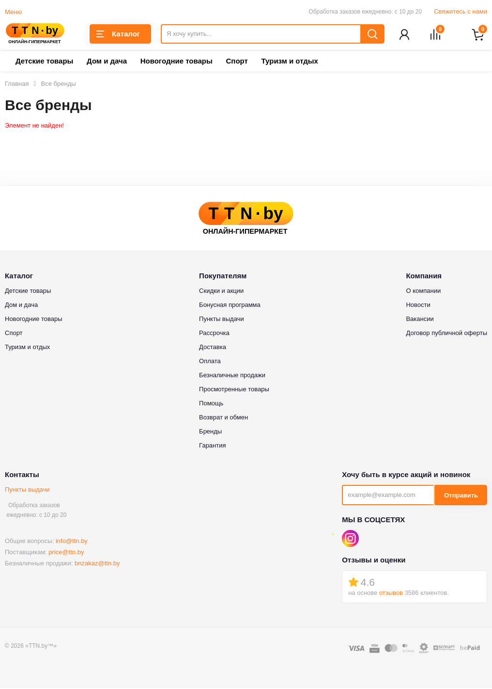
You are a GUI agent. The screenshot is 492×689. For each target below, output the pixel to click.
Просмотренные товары (234, 390)
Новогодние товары (176, 62)
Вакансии (419, 319)
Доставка (212, 348)
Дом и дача (107, 62)
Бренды (210, 432)
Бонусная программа (230, 305)
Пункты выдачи (27, 490)
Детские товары (44, 62)
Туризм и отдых (289, 62)
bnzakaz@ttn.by (97, 563)
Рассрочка (214, 333)
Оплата (210, 362)
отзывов (391, 593)
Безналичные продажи (232, 376)
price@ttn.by (66, 552)
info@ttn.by (72, 541)
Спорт (236, 62)
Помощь (211, 404)
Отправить (461, 495)
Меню (13, 12)
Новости (418, 305)
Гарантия (212, 446)
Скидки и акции (221, 291)
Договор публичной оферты (446, 333)
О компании (423, 291)
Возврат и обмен (223, 418)
